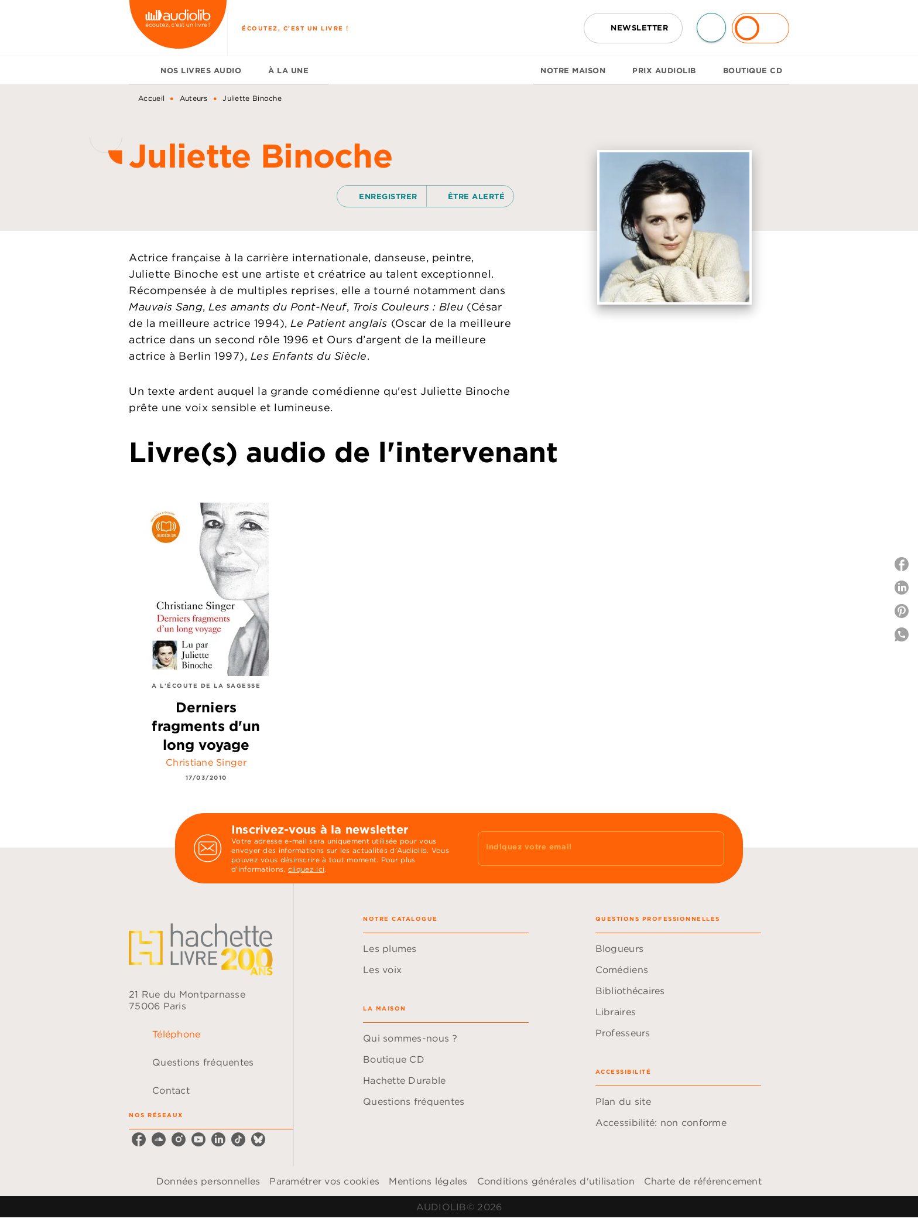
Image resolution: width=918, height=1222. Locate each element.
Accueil (151, 98)
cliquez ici (306, 869)
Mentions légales (428, 1181)
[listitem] (139, 1139)
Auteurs (194, 98)
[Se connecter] (760, 28)
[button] (633, 28)
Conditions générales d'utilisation (556, 1181)
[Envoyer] (710, 848)
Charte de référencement (703, 1181)
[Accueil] (178, 28)
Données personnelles (208, 1181)
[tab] (141, 70)
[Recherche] (711, 27)
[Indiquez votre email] (586, 848)
